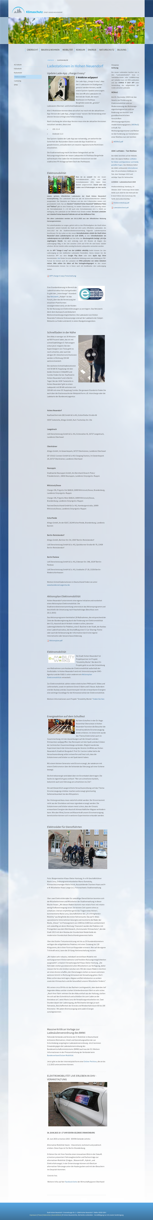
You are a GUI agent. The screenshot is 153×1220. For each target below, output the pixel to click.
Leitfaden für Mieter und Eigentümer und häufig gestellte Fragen (124, 162)
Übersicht (32, 49)
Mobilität (68, 49)
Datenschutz (47, 1215)
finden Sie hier (98, 699)
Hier (59, 258)
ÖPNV (16, 85)
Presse (40, 1215)
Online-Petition (90, 1061)
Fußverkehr (18, 69)
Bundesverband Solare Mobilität (60, 1055)
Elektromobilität (62, 60)
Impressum (33, 1215)
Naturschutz (106, 49)
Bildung (121, 49)
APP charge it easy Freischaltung (62, 276)
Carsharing (17, 81)
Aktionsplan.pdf (56, 640)
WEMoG (135, 124)
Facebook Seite (71, 1181)
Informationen (133, 168)
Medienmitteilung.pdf (121, 203)
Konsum (80, 49)
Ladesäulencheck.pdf (121, 207)
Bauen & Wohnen (50, 49)
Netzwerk (54, 296)
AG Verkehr (18, 65)
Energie (92, 49)
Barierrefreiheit (56, 1215)
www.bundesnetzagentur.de (58, 585)
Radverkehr (18, 73)
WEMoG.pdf (118, 141)
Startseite (50, 60)
